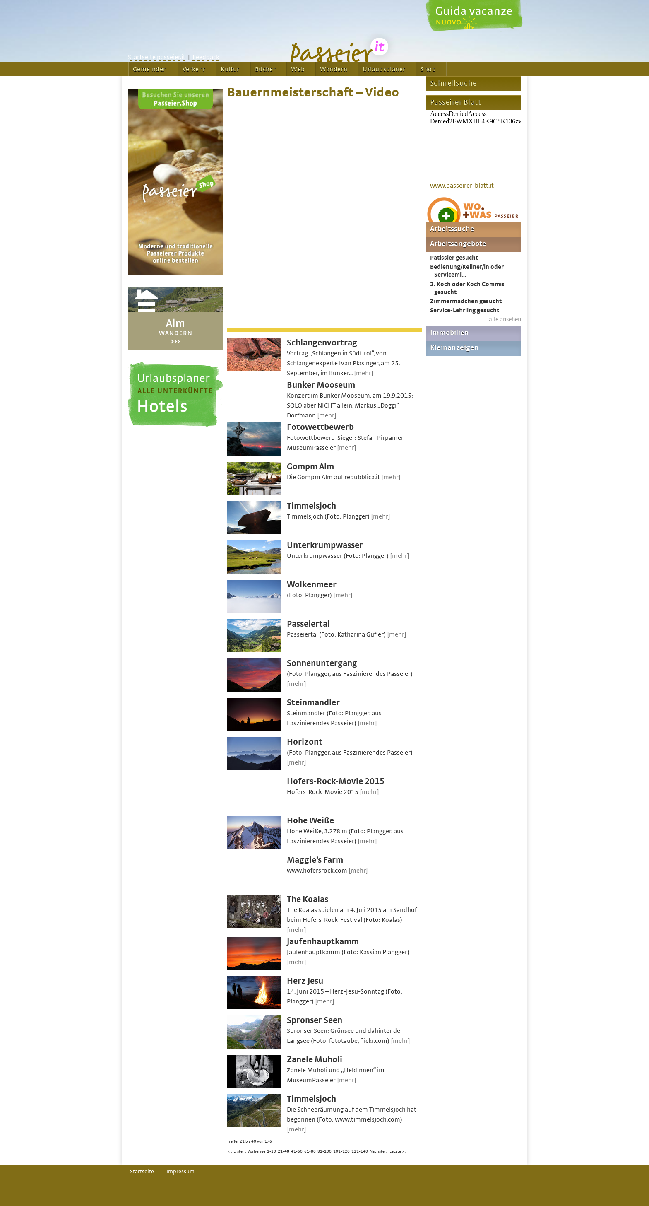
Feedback (205, 57)
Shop (428, 69)
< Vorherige (254, 1151)
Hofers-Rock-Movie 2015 (336, 781)
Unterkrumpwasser (325, 545)
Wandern (333, 69)
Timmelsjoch (311, 506)
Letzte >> (398, 1151)
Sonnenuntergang (322, 663)
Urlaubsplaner (384, 69)
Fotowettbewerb (320, 427)
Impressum (180, 1172)
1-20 (271, 1151)
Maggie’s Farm (315, 860)
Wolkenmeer (312, 584)
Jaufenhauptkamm (323, 941)
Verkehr (194, 69)
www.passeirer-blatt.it (462, 185)
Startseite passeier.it (156, 57)
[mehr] (363, 373)
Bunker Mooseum (321, 385)
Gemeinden (150, 69)
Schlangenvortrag (322, 342)
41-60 (297, 1151)
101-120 (341, 1151)
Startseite (142, 1172)
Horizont (304, 742)
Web (298, 69)
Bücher (265, 69)
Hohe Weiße (310, 820)
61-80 (310, 1151)
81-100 (324, 1151)
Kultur (230, 69)
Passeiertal (308, 624)
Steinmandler (313, 702)
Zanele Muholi (314, 1059)
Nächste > (379, 1151)
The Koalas (307, 899)
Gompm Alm (310, 466)
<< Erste (235, 1151)
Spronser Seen (314, 1020)
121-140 (359, 1151)
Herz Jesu (305, 981)
